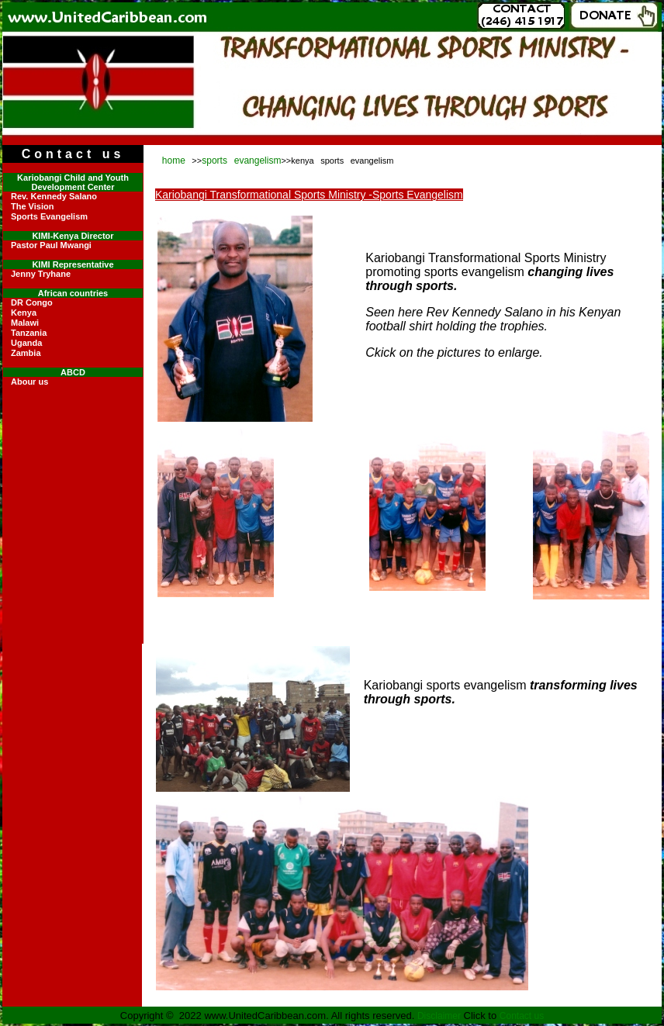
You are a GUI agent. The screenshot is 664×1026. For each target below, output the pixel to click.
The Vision (32, 206)
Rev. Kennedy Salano (54, 196)
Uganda (26, 342)
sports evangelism (241, 160)
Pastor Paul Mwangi (51, 245)
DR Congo (32, 302)
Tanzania (29, 332)
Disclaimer (439, 1015)
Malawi (25, 322)
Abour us (29, 381)
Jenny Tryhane (41, 273)
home (173, 160)
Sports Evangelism (49, 216)
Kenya (23, 312)
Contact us (522, 1015)
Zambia (26, 353)
